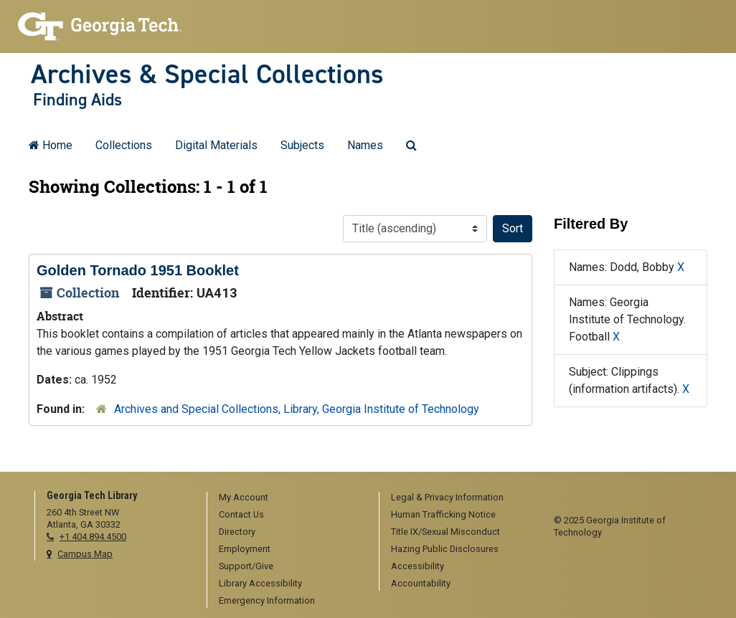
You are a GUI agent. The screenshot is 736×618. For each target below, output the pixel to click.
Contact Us (241, 514)
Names (365, 145)
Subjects (302, 145)
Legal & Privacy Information (447, 497)
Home (50, 145)
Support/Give (246, 566)
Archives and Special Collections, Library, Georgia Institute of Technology (296, 409)
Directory (237, 531)
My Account (243, 497)
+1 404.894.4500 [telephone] (93, 536)
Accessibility (417, 566)
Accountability (420, 583)
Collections (123, 145)
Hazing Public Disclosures (445, 548)
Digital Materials (216, 145)
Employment (244, 548)
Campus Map (85, 553)
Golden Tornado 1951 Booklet (138, 270)
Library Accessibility (260, 583)
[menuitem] (288, 498)
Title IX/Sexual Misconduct (445, 531)
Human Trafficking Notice (443, 514)
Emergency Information (267, 600)
